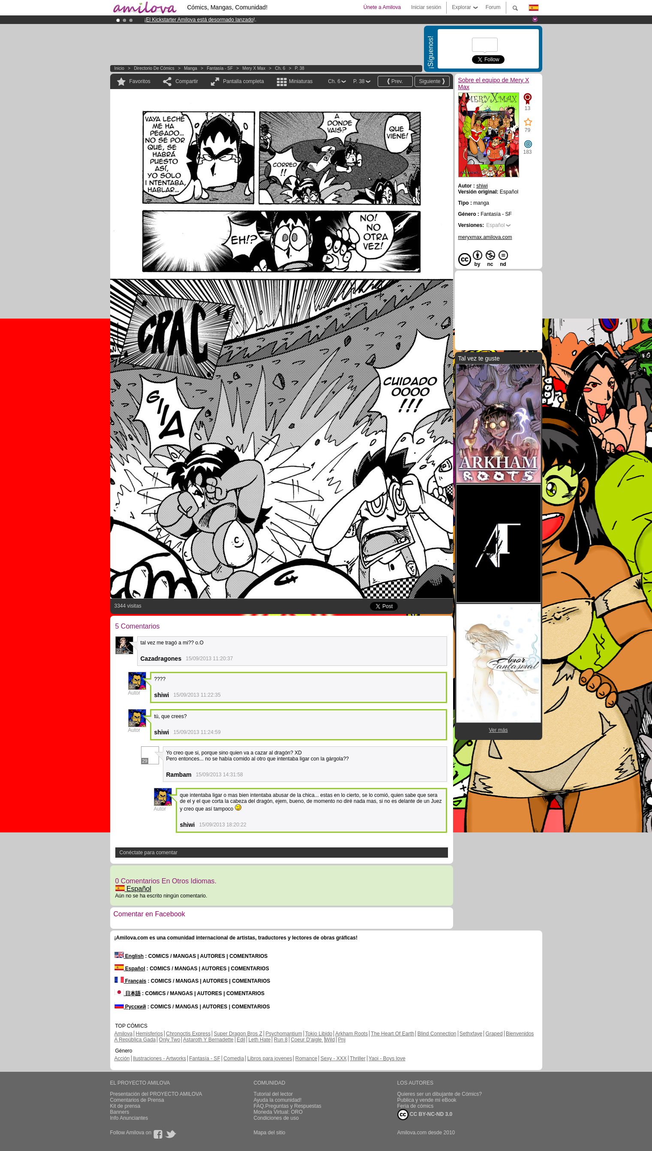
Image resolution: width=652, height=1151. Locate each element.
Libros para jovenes (269, 1059)
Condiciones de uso (276, 1118)
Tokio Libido (318, 1034)
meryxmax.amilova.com (485, 237)
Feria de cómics (415, 1106)
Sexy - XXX (333, 1059)
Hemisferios (149, 1034)
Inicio (119, 68)
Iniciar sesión (426, 7)
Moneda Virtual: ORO (278, 1112)
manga (190, 68)
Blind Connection (437, 1034)
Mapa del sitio (269, 1133)
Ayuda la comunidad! (278, 1100)
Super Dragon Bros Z (238, 1034)
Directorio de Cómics (154, 68)
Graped (494, 1034)
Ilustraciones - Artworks (159, 1059)
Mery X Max (254, 68)
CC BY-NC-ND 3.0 (425, 1114)
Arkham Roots (351, 1034)
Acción (122, 1059)
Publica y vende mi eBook (427, 1100)
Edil (241, 1040)
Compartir (186, 81)
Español (133, 888)
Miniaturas (300, 81)
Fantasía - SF (220, 68)
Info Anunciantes (129, 1118)
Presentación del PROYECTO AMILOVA (156, 1094)
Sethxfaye (471, 1034)
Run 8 (281, 1040)
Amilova (123, 1034)
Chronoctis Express (188, 1034)
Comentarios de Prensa (137, 1100)
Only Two (169, 1040)
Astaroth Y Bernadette (208, 1040)
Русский (130, 1007)
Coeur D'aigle (307, 1040)
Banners (119, 1112)
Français (130, 981)
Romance (306, 1059)
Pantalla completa (243, 81)
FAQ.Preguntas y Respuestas (287, 1106)
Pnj (342, 1040)
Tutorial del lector (273, 1094)
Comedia (233, 1059)
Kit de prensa (125, 1106)
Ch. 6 (280, 68)
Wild (330, 1040)
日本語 (127, 993)
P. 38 (299, 68)
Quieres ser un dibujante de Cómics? (439, 1094)
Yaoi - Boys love (387, 1059)
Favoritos (139, 81)
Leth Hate (259, 1040)
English (129, 956)
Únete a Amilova (382, 7)
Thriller (358, 1059)
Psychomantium (283, 1034)
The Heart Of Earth (392, 1034)
